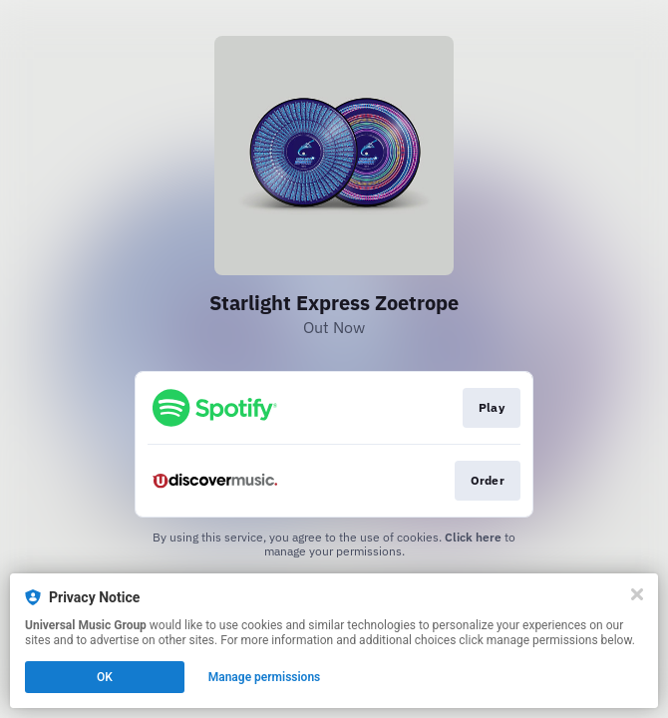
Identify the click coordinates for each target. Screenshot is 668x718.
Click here (473, 537)
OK (105, 677)
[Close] (637, 594)
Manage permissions (264, 677)
